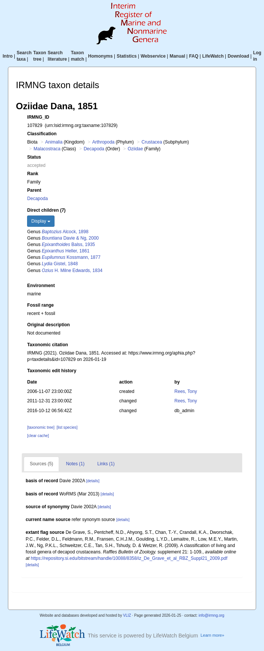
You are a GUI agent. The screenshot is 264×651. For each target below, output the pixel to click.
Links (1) (106, 463)
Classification (41, 133)
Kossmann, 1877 (71, 257)
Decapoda (93, 148)
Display (40, 221)
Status (34, 157)
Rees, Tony (185, 391)
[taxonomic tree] (40, 427)
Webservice (153, 56)
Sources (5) (41, 463)
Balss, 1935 (68, 244)
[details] (92, 481)
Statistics (127, 56)
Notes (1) (75, 463)
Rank (32, 173)
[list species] (67, 427)
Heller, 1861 (66, 251)
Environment (41, 285)
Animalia (53, 142)
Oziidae (135, 148)
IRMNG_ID (38, 117)
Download (238, 56)
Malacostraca (46, 148)
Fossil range (40, 305)
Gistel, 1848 (60, 263)
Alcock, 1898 (65, 231)
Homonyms (100, 56)
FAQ (194, 56)
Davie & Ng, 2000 (70, 238)
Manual (177, 56)
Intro (8, 56)
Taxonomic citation (47, 344)
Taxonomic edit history (51, 370)
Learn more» (212, 635)
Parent (34, 190)
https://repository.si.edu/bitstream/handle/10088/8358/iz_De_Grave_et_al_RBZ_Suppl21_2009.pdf (129, 558)
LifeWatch (213, 56)
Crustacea (151, 142)
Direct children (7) (46, 210)
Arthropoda (103, 142)
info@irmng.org (212, 615)
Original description (48, 324)
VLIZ (127, 615)
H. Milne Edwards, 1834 (72, 270)
